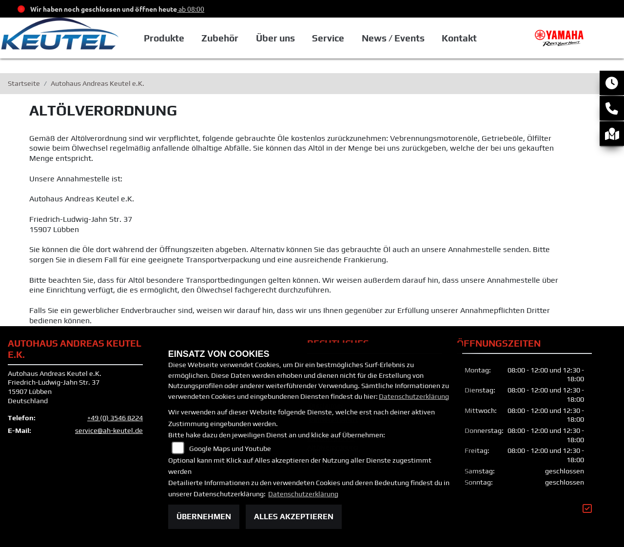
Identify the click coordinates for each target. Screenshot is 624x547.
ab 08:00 (190, 8)
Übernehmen (203, 516)
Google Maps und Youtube (230, 448)
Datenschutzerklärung (414, 396)
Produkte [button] (164, 38)
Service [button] (328, 38)
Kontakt (459, 38)
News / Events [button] (393, 38)
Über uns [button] (275, 38)
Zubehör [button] (219, 38)
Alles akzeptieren (293, 516)
